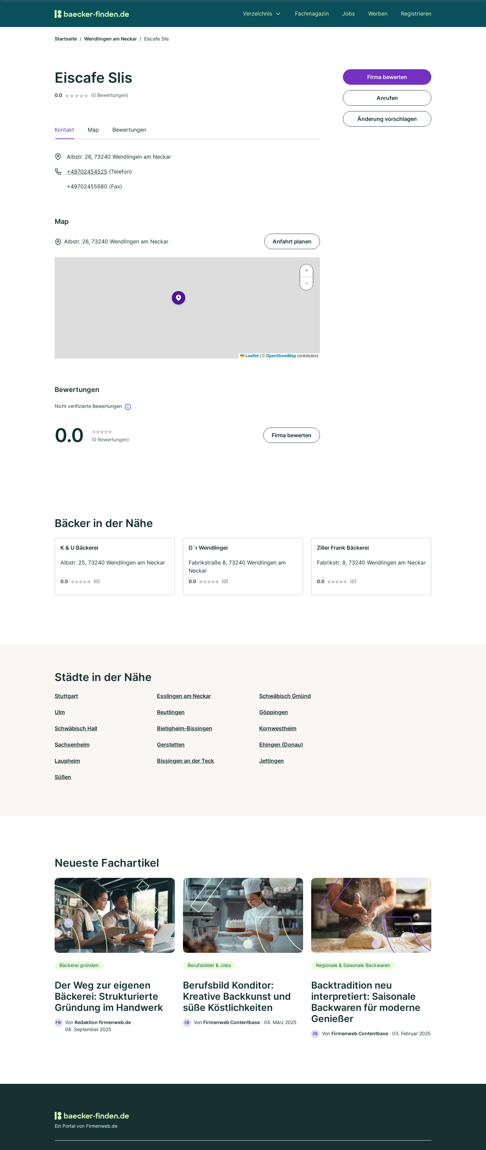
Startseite (66, 39)
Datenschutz (187, 1120)
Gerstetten (257, 728)
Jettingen (255, 744)
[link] (115, 566)
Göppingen (163, 712)
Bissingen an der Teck (177, 744)
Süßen (345, 744)
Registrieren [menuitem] (416, 13)
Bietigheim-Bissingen (365, 712)
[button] (178, 299)
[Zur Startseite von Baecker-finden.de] (92, 13)
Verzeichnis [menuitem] (257, 13)
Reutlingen (68, 712)
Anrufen (387, 98)
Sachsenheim (166, 728)
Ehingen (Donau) (359, 728)
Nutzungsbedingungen (270, 1120)
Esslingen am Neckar (176, 695)
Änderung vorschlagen (387, 118)
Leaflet (249, 356)
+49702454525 (87, 171)
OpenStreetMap (281, 356)
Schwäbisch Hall (264, 712)
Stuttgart (66, 695)
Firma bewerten (292, 435)
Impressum (328, 1120)
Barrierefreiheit (223, 1120)
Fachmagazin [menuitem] (312, 13)
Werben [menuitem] (377, 13)
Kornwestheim (73, 728)
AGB (305, 1120)
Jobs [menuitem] (348, 13)
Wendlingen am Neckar (110, 39)
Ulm (342, 695)
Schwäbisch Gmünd (269, 695)
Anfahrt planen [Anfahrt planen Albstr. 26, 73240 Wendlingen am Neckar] (292, 241)
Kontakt (159, 1120)
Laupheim (67, 744)
